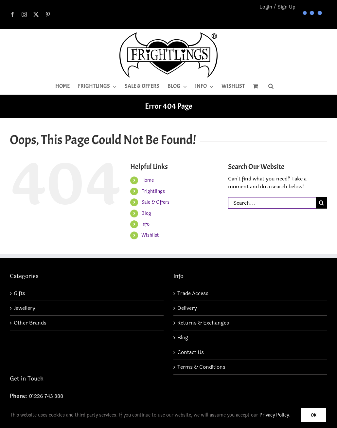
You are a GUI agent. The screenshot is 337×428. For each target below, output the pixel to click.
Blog (146, 213)
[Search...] (272, 203)
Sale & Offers (155, 202)
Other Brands (30, 323)
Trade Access (192, 293)
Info (145, 224)
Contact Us (190, 352)
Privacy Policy (274, 415)
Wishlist (150, 235)
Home (147, 180)
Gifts (19, 293)
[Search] (321, 203)
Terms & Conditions (201, 367)
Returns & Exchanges (203, 323)
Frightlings (153, 191)
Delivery (187, 308)
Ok (313, 415)
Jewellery (24, 308)
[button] (271, 86)
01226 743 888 (46, 396)
